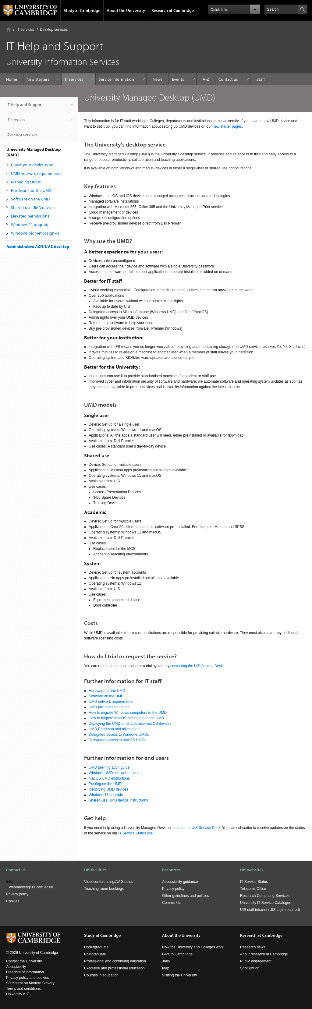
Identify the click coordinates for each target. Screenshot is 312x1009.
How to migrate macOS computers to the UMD (127, 718)
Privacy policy (17, 894)
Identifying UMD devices (108, 789)
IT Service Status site (135, 833)
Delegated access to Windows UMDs (119, 734)
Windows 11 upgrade (30, 224)
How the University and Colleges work (193, 947)
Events (178, 79)
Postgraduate (95, 954)
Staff (261, 79)
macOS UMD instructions (109, 778)
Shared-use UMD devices (33, 207)
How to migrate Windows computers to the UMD (128, 712)
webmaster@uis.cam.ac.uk (31, 887)
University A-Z (17, 994)
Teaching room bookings (104, 889)
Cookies (12, 901)
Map (165, 968)
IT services (25, 29)
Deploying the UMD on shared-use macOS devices (130, 723)
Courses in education (101, 975)
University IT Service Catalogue (265, 903)
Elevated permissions (30, 216)
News (157, 79)
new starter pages (227, 126)
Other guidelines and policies (185, 896)
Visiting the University (179, 975)
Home (8, 29)
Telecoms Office (253, 889)
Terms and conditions (23, 988)
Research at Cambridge (172, 10)
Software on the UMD (30, 199)
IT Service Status (254, 882)
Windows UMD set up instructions (116, 773)
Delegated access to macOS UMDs (117, 740)
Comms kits (171, 903)
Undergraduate (96, 947)
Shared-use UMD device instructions (118, 800)
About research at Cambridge (264, 954)
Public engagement (255, 961)
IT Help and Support (24, 107)
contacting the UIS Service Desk (196, 666)
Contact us (228, 79)
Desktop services (54, 29)
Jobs (166, 961)
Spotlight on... (251, 968)
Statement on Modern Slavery (30, 983)
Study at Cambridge (82, 10)
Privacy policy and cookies (27, 977)
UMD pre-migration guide (109, 707)
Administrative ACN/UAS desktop (37, 246)
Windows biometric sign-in (35, 233)
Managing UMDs (26, 182)
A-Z (206, 79)
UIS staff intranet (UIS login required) (270, 910)
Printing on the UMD (105, 784)
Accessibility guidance (180, 882)
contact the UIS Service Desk (196, 828)
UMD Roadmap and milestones (114, 729)
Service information (116, 79)
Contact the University (24, 961)
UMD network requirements (36, 173)
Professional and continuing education (115, 961)
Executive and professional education (114, 968)
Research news (252, 947)
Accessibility (16, 967)
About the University (126, 10)
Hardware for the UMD (31, 190)
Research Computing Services (264, 896)
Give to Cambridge (177, 954)
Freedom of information (25, 972)
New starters (38, 79)
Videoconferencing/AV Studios (108, 882)
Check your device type (32, 165)
